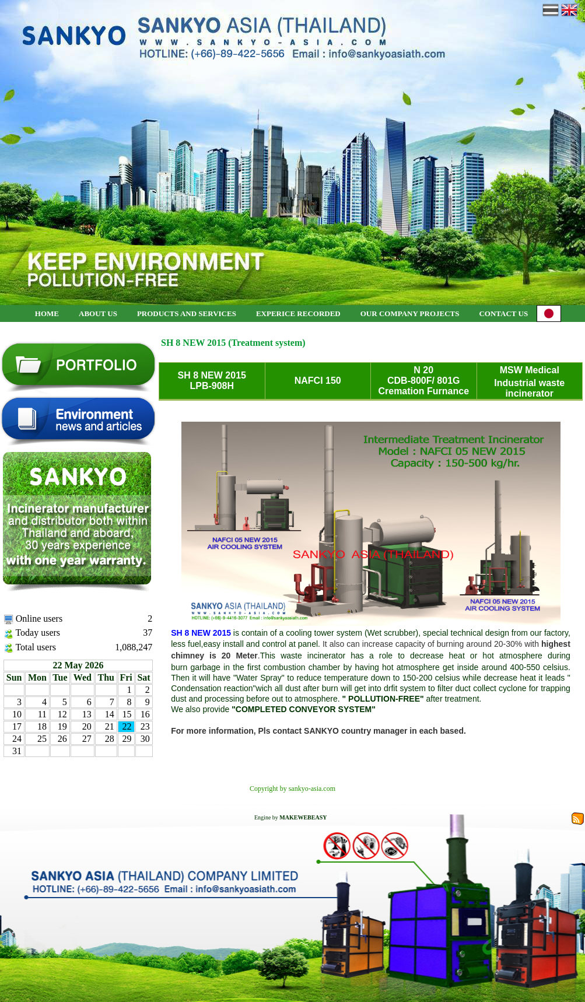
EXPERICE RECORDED (298, 313)
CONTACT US (503, 313)
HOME (47, 313)
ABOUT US (98, 313)
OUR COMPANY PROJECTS (410, 313)
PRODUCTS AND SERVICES (186, 313)
